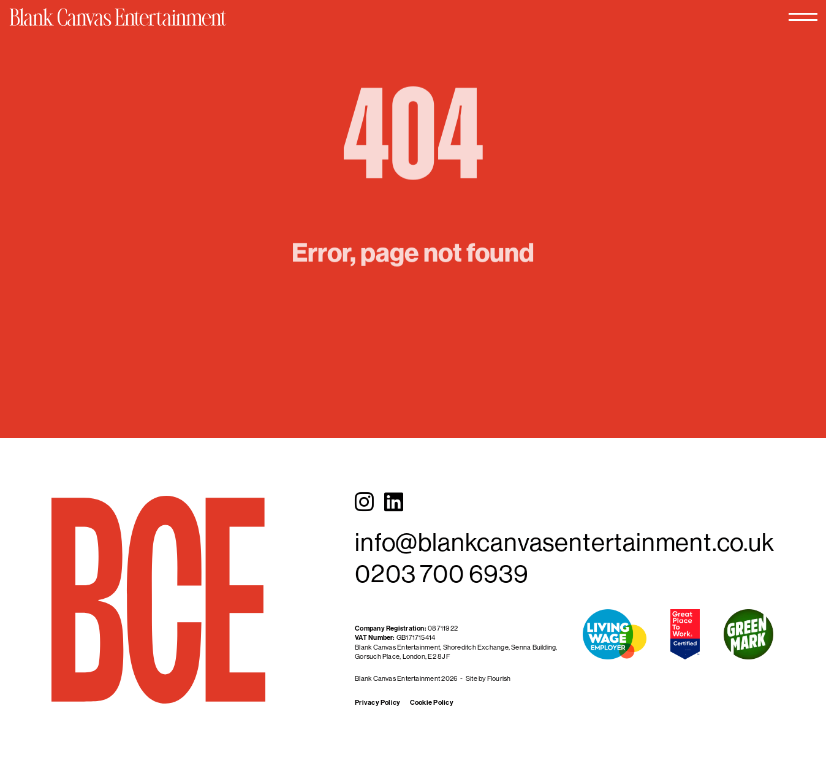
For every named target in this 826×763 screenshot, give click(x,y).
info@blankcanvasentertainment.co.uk (565, 542)
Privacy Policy (377, 702)
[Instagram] (364, 501)
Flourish (499, 678)
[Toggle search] (719, 29)
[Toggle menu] (757, 29)
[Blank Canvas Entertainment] (160, 28)
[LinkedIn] (393, 501)
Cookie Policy (431, 702)
